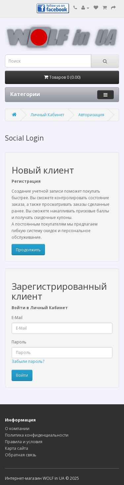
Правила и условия (23, 442)
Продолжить (28, 250)
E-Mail (17, 317)
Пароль (19, 342)
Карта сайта (16, 448)
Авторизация (91, 115)
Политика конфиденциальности (36, 435)
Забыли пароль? (28, 361)
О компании (17, 428)
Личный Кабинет (47, 115)
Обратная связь (20, 455)
